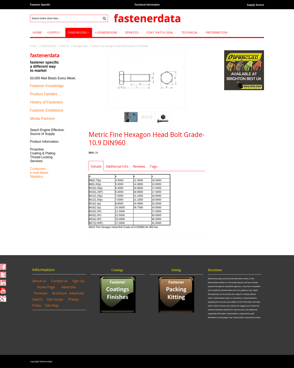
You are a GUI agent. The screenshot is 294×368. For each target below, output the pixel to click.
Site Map (52, 305)
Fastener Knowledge (47, 86)
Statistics (36, 176)
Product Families (43, 94)
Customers (38, 169)
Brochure (59, 293)
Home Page (46, 287)
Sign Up (78, 281)
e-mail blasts (39, 172)
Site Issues (55, 299)
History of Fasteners (46, 102)
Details (96, 166)
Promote (40, 293)
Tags (153, 166)
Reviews (139, 166)
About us (39, 281)
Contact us (59, 281)
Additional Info (117, 166)
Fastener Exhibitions (46, 110)
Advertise (68, 287)
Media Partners (42, 119)
